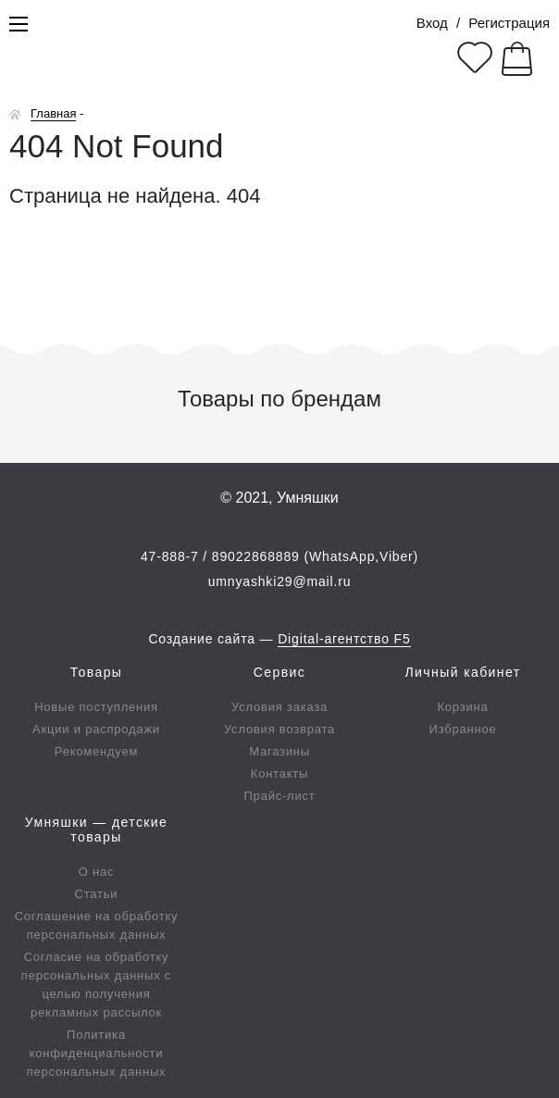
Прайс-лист (280, 796)
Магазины (279, 751)
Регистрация (509, 23)
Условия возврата (279, 729)
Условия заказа (279, 707)
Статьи (96, 894)
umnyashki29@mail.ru (280, 581)
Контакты (279, 773)
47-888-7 (170, 556)
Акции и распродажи (96, 729)
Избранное (463, 729)
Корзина (463, 707)
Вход (432, 23)
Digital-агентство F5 (344, 638)
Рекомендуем (96, 751)
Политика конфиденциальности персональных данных (97, 1053)
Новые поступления (96, 707)
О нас (97, 872)
